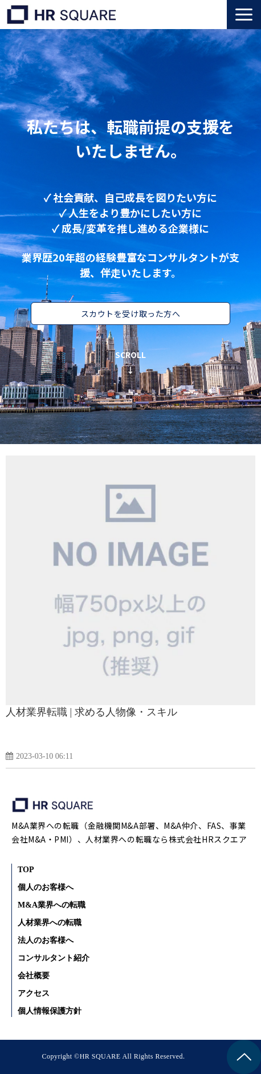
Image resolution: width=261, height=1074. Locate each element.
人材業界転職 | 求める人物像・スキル (91, 712)
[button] (244, 14)
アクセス (34, 993)
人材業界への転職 (49, 922)
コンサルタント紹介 (53, 958)
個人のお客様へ (46, 887)
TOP (26, 869)
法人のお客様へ (46, 940)
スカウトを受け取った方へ (131, 313)
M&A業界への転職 (51, 905)
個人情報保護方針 (49, 1011)
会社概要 (34, 975)
